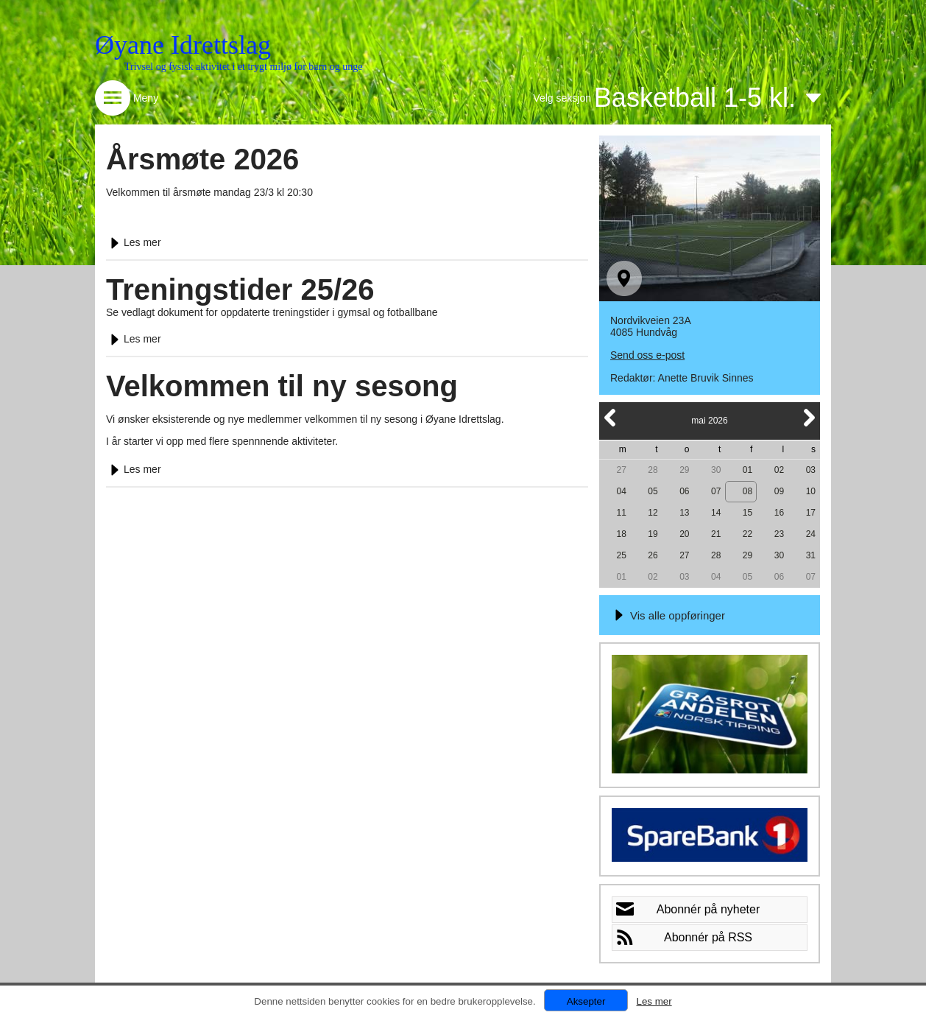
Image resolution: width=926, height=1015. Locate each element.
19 (652, 534)
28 (652, 470)
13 (684, 513)
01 (747, 470)
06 (684, 491)
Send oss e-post (647, 355)
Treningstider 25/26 (240, 289)
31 (811, 555)
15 (747, 513)
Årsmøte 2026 (202, 159)
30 (716, 470)
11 (621, 513)
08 (747, 491)
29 (684, 470)
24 (811, 534)
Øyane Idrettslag (183, 45)
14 (716, 513)
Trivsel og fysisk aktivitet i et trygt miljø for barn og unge (243, 66)
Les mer (133, 242)
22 (747, 534)
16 (779, 513)
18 (621, 534)
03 (811, 470)
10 (811, 491)
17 (811, 513)
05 (652, 491)
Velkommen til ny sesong (282, 386)
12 (652, 513)
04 (621, 491)
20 (684, 534)
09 (779, 491)
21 (716, 534)
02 (779, 470)
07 (716, 491)
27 (621, 470)
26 (652, 555)
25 (621, 555)
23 (779, 534)
